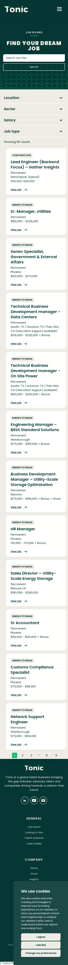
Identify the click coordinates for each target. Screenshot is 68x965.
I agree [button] (40, 937)
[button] (59, 9)
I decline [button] (41, 945)
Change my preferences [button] (40, 953)
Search (34, 67)
